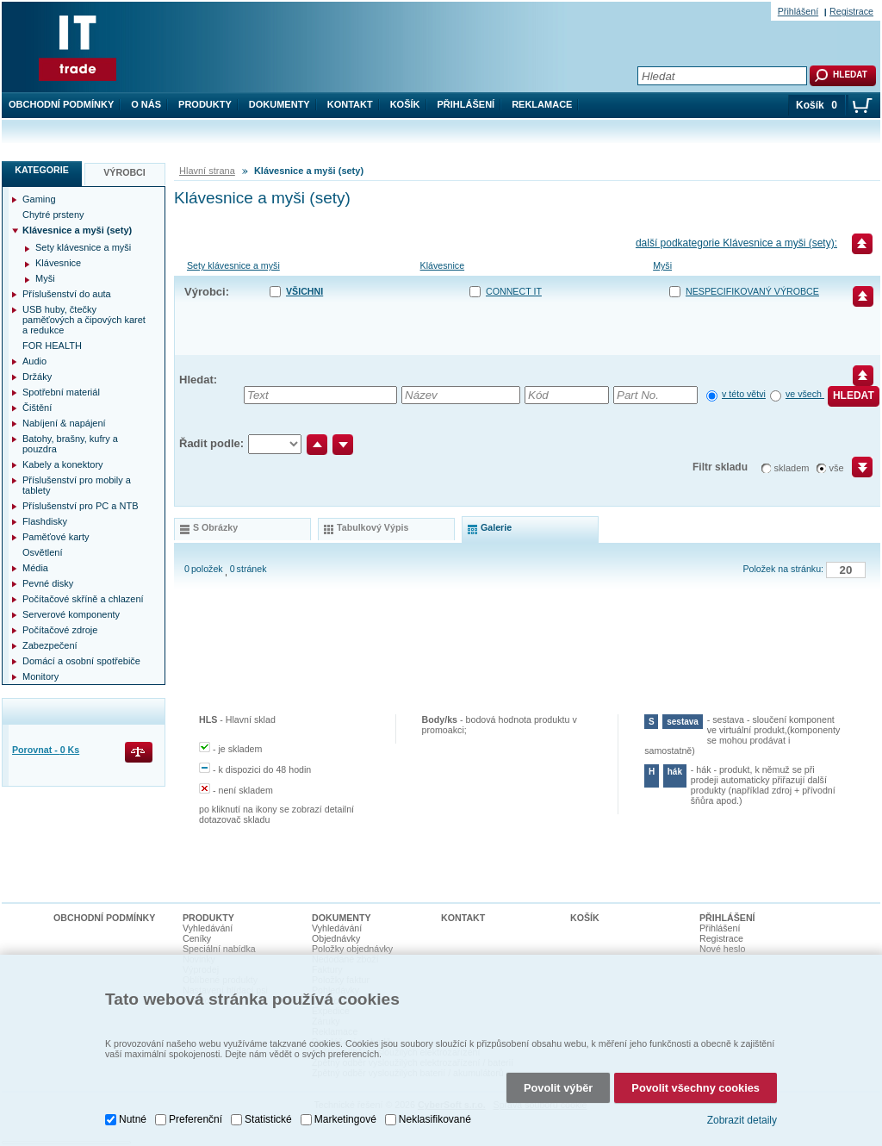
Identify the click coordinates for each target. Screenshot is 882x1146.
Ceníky (197, 938)
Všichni (304, 291)
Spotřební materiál (61, 392)
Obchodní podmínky (61, 104)
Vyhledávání (208, 928)
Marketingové (345, 1119)
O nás (146, 104)
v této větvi (744, 394)
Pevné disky (47, 583)
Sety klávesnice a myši (233, 265)
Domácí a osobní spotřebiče (81, 661)
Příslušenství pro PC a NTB (80, 506)
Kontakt (350, 104)
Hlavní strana (207, 170)
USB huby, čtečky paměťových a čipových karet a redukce (84, 319)
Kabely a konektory (62, 464)
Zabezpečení (50, 645)
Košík (405, 104)
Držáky (37, 376)
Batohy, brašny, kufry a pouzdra (70, 443)
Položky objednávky (352, 949)
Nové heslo (722, 949)
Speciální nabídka (219, 949)
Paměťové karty (56, 537)
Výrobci (124, 172)
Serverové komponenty (71, 614)
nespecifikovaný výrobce (752, 291)
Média (35, 568)
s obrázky (215, 527)
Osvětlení (42, 552)
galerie (496, 527)
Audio (34, 361)
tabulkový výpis (372, 527)
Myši (662, 265)
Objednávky (336, 938)
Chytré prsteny (53, 214)
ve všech (805, 394)
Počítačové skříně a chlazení (83, 599)
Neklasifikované (435, 1119)
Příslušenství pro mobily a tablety (76, 485)
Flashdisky (44, 521)
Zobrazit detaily (742, 1120)
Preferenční (195, 1119)
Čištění (37, 407)
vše (836, 468)
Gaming (39, 199)
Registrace (851, 11)
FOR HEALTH (52, 345)
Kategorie (42, 170)
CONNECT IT (514, 291)
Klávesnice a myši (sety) (77, 230)
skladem (792, 468)
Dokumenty (279, 104)
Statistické (268, 1119)
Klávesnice (442, 265)
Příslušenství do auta (66, 294)
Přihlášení (466, 104)
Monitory (40, 676)
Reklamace (542, 104)
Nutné (132, 1119)
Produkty (205, 104)
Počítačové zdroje (59, 630)
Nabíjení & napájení (64, 423)
